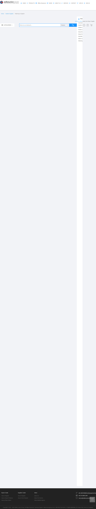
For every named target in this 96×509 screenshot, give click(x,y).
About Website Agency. (39, 500)
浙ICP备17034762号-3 (61, 507)
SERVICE (66, 3)
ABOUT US (58, 3)
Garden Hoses (81, 27)
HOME (24, 3)
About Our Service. (38, 497)
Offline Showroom (42, 3)
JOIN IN (81, 3)
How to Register (5, 495)
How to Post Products (23, 497)
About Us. (36, 495)
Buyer (89, 21)
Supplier (92, 21)
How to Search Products (7, 497)
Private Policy (80, 507)
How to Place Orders (6, 500)
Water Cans (81, 38)
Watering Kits (81, 40)
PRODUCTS (32, 3)
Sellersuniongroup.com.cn (49, 507)
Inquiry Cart (85, 21)
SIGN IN (88, 3)
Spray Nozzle (81, 34)
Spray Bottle (81, 31)
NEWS (50, 3)
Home (2, 13)
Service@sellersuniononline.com (86, 498)
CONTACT (73, 3)
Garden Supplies (9, 13)
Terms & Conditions (88, 507)
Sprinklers (80, 36)
